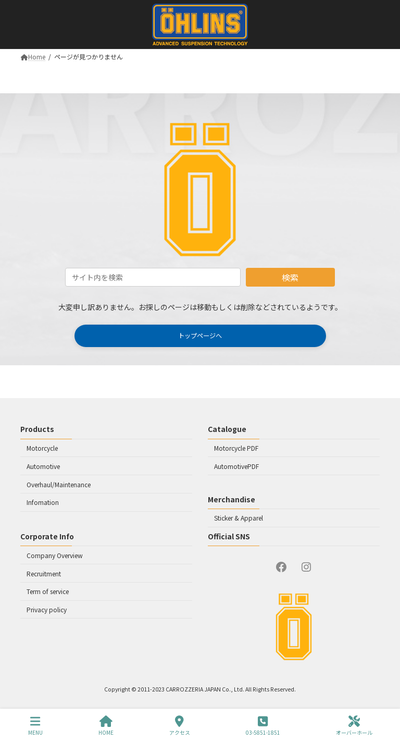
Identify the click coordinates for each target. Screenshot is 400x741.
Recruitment (44, 573)
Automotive (43, 465)
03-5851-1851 (263, 725)
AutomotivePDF (236, 465)
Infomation (43, 502)
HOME (106, 725)
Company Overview (55, 554)
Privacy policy (47, 609)
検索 (290, 277)
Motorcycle (42, 447)
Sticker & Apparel (238, 517)
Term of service (48, 591)
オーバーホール (354, 725)
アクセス (179, 725)
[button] (200, 336)
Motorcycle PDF (236, 447)
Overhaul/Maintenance (59, 483)
